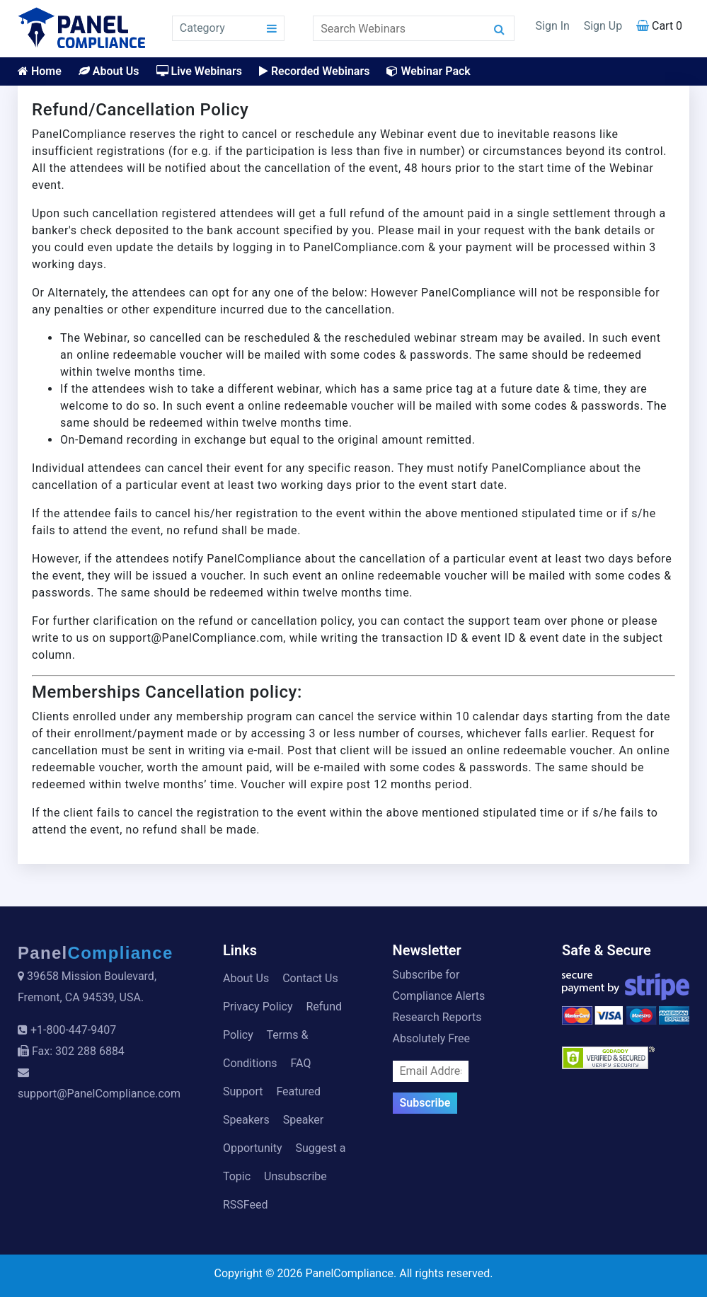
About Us (109, 71)
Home (40, 71)
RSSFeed (245, 1204)
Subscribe (425, 1102)
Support (243, 1091)
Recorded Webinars (314, 71)
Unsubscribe (295, 1176)
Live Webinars (199, 71)
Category (202, 28)
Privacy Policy (258, 1006)
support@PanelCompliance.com (99, 1093)
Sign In (553, 26)
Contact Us (310, 978)
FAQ (301, 1063)
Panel (95, 952)
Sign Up (603, 26)
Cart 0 (659, 26)
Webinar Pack (428, 71)
